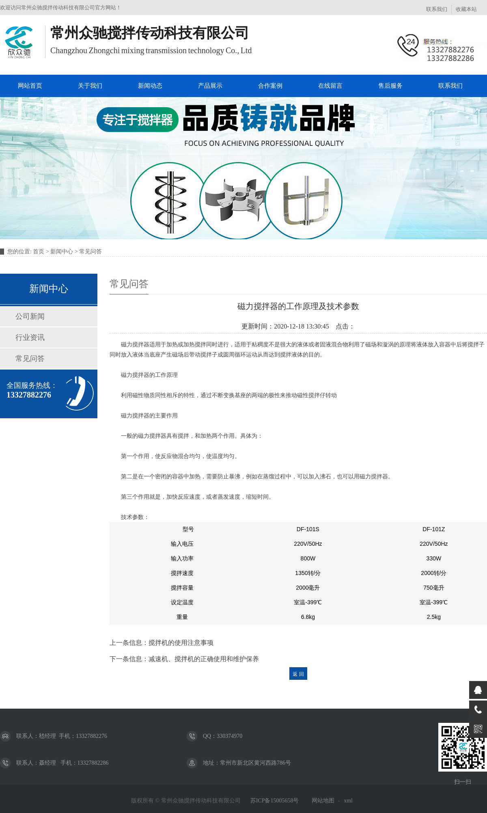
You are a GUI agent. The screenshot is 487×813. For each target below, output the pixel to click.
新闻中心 (61, 252)
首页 (38, 252)
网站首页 (30, 85)
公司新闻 (30, 316)
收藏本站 (466, 9)
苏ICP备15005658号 (274, 801)
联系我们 (436, 9)
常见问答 (90, 252)
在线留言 (330, 85)
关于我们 (90, 85)
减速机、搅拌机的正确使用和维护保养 (204, 658)
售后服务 (390, 85)
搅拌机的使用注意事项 (181, 642)
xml (348, 801)
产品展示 (210, 85)
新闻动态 (150, 85)
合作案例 (270, 85)
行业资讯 (30, 337)
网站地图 (323, 801)
